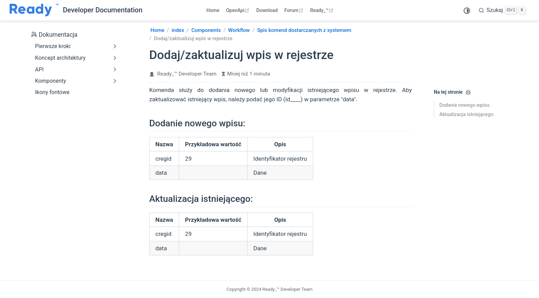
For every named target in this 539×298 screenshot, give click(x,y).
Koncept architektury (60, 58)
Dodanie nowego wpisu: (464, 105)
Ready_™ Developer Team (187, 74)
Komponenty (50, 81)
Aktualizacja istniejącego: (466, 114)
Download (267, 10)
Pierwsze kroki (52, 46)
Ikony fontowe (52, 92)
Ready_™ (322, 10)
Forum (294, 10)
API (39, 69)
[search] (502, 10)
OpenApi (238, 10)
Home (213, 10)
